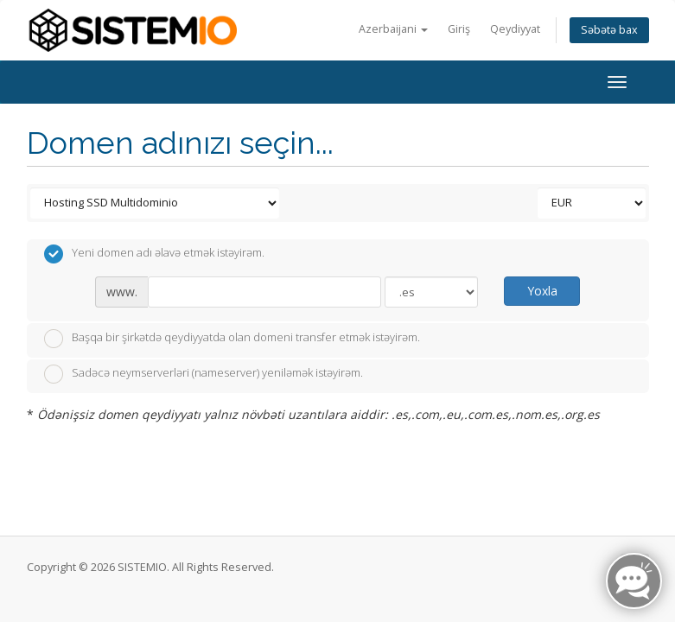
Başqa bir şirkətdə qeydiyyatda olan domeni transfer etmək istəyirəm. (232, 338)
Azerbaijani (393, 29)
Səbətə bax (609, 29)
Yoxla (542, 290)
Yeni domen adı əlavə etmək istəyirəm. (154, 253)
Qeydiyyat (515, 29)
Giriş (459, 29)
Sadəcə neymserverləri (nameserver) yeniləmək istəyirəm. (203, 374)
